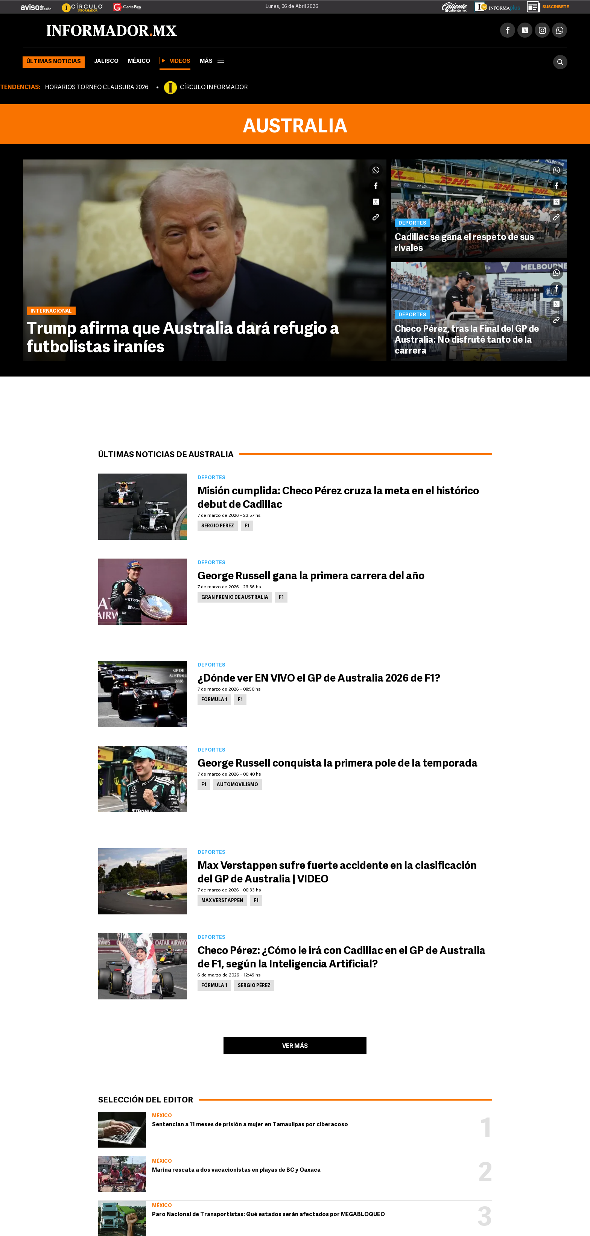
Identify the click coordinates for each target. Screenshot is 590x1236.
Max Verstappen (222, 901)
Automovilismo (237, 785)
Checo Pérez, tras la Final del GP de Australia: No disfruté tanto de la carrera (467, 341)
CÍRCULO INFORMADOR (214, 88)
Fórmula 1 (214, 700)
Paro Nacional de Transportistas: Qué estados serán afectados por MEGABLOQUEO (268, 1215)
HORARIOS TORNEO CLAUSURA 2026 (96, 88)
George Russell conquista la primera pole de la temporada (337, 764)
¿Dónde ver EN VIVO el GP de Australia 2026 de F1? (319, 679)
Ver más (295, 1046)
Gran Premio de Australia (234, 597)
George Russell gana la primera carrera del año (311, 576)
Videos (175, 60)
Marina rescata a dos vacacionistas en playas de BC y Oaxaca (236, 1170)
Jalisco (106, 61)
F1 (247, 526)
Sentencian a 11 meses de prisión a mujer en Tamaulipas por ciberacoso (250, 1125)
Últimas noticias (53, 62)
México (139, 61)
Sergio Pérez (217, 526)
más (212, 61)
